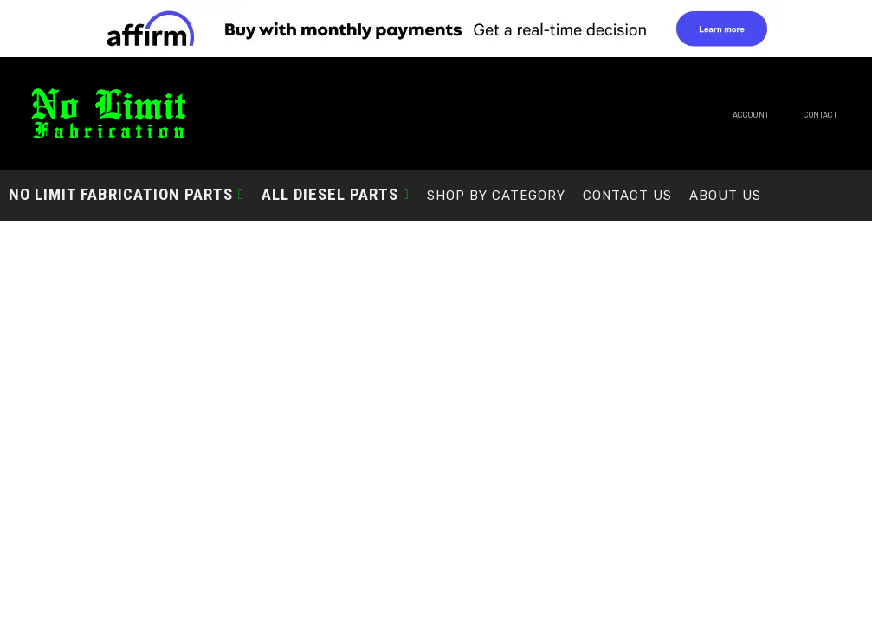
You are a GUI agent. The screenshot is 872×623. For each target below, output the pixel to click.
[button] (126, 194)
